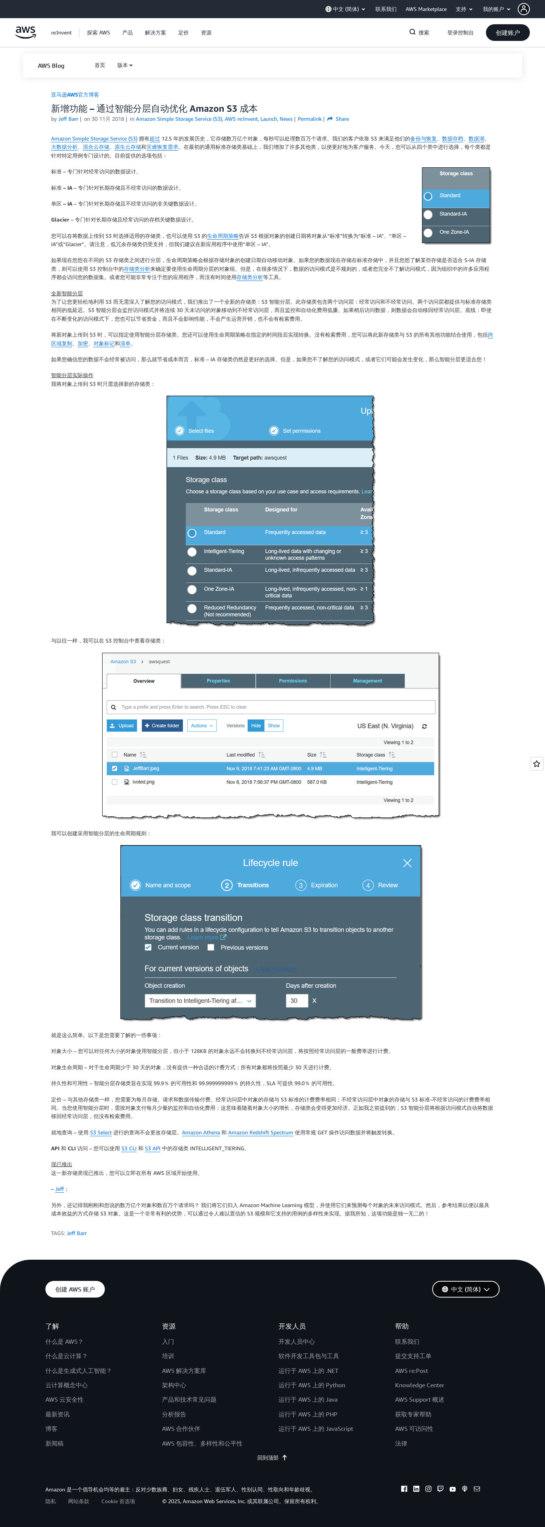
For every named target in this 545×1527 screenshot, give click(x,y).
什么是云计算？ (66, 1356)
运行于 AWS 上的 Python (312, 1385)
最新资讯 (57, 1414)
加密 (83, 343)
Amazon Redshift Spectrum (260, 1132)
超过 (154, 138)
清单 (125, 343)
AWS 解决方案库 (184, 1370)
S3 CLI (129, 1148)
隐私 (50, 1501)
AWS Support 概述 (419, 1399)
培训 (168, 1356)
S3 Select (101, 1132)
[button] (531, 9)
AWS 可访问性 (414, 1428)
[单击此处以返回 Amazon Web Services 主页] (25, 36)
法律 (401, 1443)
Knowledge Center (419, 1385)
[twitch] (441, 1490)
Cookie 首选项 (118, 1501)
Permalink (310, 118)
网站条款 (78, 1501)
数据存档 (452, 138)
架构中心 (174, 1385)
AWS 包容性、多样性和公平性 (202, 1443)
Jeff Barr (68, 118)
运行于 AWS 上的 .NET (308, 1370)
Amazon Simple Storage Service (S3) (94, 138)
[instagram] (428, 1490)
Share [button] (338, 118)
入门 (168, 1341)
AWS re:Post (411, 1370)
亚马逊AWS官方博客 (75, 94)
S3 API (152, 1148)
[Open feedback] (536, 764)
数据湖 (476, 138)
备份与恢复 (423, 138)
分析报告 (174, 1414)
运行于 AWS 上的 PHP (308, 1414)
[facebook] (404, 1490)
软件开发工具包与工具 (309, 1356)
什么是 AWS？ (64, 1341)
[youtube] (453, 1490)
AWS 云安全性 (64, 1399)
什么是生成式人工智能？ (78, 1370)
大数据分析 (64, 146)
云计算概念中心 (66, 1385)
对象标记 (104, 343)
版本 (122, 65)
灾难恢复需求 (162, 146)
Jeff (59, 1188)
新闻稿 (54, 1443)
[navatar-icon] (524, 9)
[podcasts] (465, 1490)
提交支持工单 (413, 1356)
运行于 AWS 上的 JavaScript (316, 1428)
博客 (51, 1428)
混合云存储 (96, 146)
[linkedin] (416, 1490)
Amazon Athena (201, 1132)
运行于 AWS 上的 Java (308, 1399)
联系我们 (407, 1341)
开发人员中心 (297, 1341)
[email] (477, 1490)
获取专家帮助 (413, 1414)
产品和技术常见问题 (189, 1399)
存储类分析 (137, 268)
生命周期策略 (223, 235)
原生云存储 (128, 146)
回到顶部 (272, 1457)
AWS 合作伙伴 (181, 1428)
